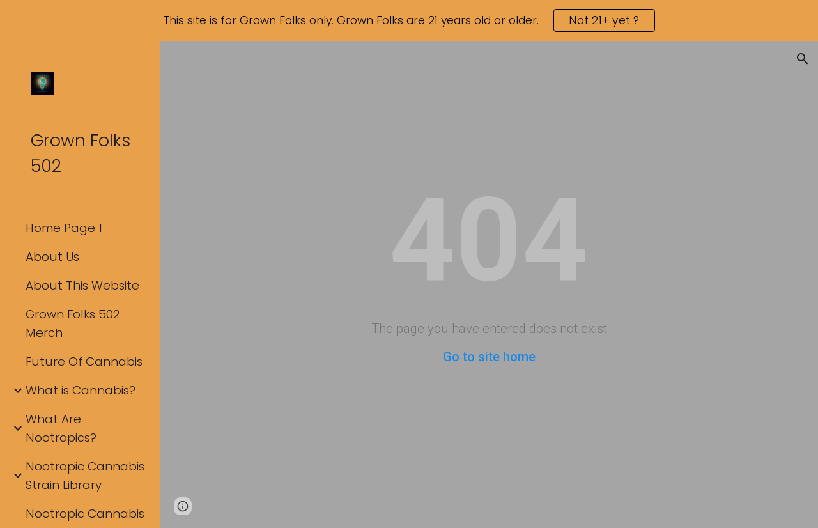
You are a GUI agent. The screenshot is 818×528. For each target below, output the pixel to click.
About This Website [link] (82, 285)
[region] (409, 20)
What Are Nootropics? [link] (61, 428)
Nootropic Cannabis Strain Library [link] (85, 475)
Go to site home (489, 356)
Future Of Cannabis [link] (84, 361)
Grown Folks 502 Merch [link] (73, 323)
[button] (802, 58)
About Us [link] (52, 256)
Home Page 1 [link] (64, 228)
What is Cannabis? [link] (80, 390)
